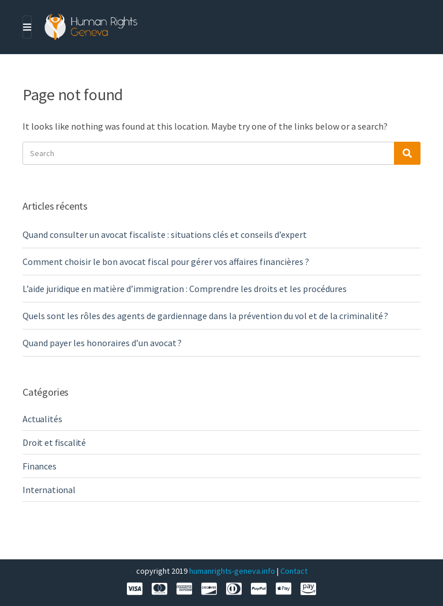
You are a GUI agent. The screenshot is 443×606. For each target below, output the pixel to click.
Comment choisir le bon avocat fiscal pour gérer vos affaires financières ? (165, 261)
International (49, 489)
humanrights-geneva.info (232, 571)
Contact (293, 571)
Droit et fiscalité (54, 442)
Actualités (42, 419)
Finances (39, 466)
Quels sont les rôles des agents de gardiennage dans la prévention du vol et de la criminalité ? (205, 315)
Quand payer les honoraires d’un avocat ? (102, 343)
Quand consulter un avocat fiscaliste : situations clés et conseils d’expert (164, 234)
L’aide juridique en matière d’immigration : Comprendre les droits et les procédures (184, 288)
